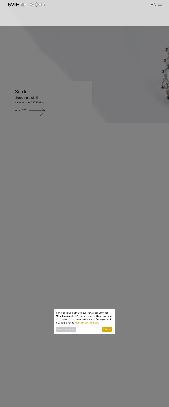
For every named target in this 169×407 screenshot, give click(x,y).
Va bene (107, 329)
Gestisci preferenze (66, 329)
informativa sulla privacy (86, 323)
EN (153, 4)
